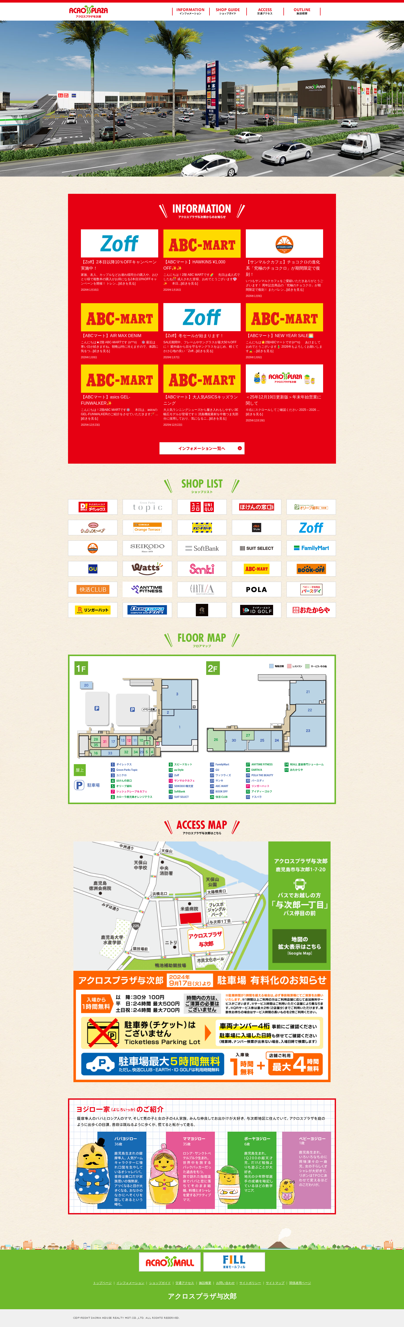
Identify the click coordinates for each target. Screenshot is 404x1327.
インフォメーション (130, 1283)
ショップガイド (160, 1283)
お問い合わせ (225, 1283)
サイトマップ (275, 1283)
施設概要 (205, 1283)
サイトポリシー (250, 1283)
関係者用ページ (300, 1283)
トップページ (102, 1283)
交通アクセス (184, 1283)
